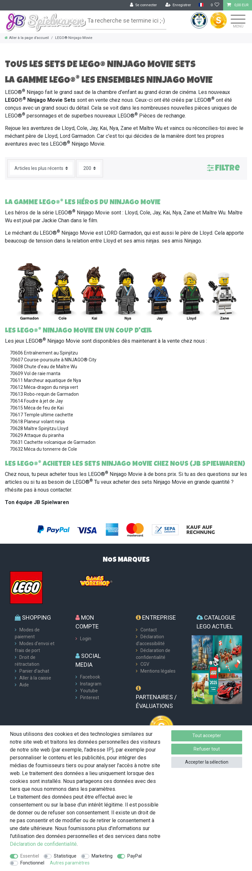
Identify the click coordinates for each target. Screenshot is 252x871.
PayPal (134, 856)
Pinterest (89, 697)
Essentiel (29, 856)
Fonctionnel (32, 862)
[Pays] (201, 5)
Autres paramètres (70, 862)
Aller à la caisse (35, 677)
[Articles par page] (89, 168)
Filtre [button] (223, 168)
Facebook (90, 677)
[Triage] (41, 168)
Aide (24, 684)
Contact (148, 629)
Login (85, 638)
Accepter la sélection (206, 762)
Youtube (89, 690)
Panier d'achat (34, 671)
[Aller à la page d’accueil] (27, 38)
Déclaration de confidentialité (43, 844)
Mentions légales (158, 671)
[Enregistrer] (178, 5)
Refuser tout (207, 749)
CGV (144, 664)
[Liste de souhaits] (215, 5)
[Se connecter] (143, 5)
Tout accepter (206, 735)
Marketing (102, 856)
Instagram (90, 683)
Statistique (65, 856)
